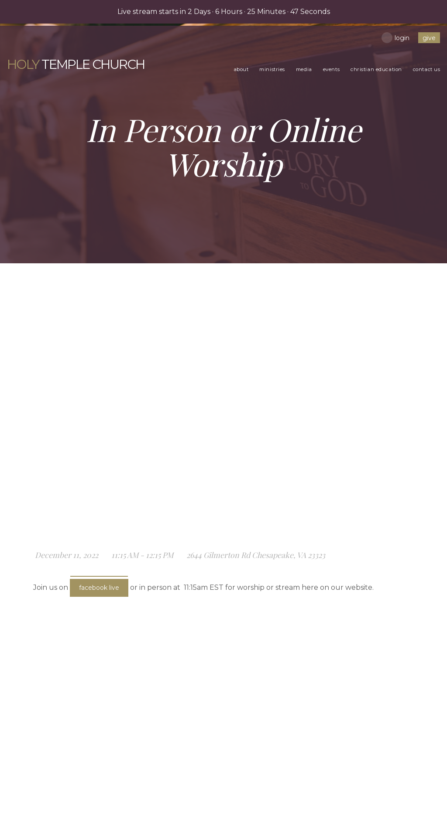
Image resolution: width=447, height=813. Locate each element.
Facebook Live (99, 588)
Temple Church (50, 57)
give (429, 38)
